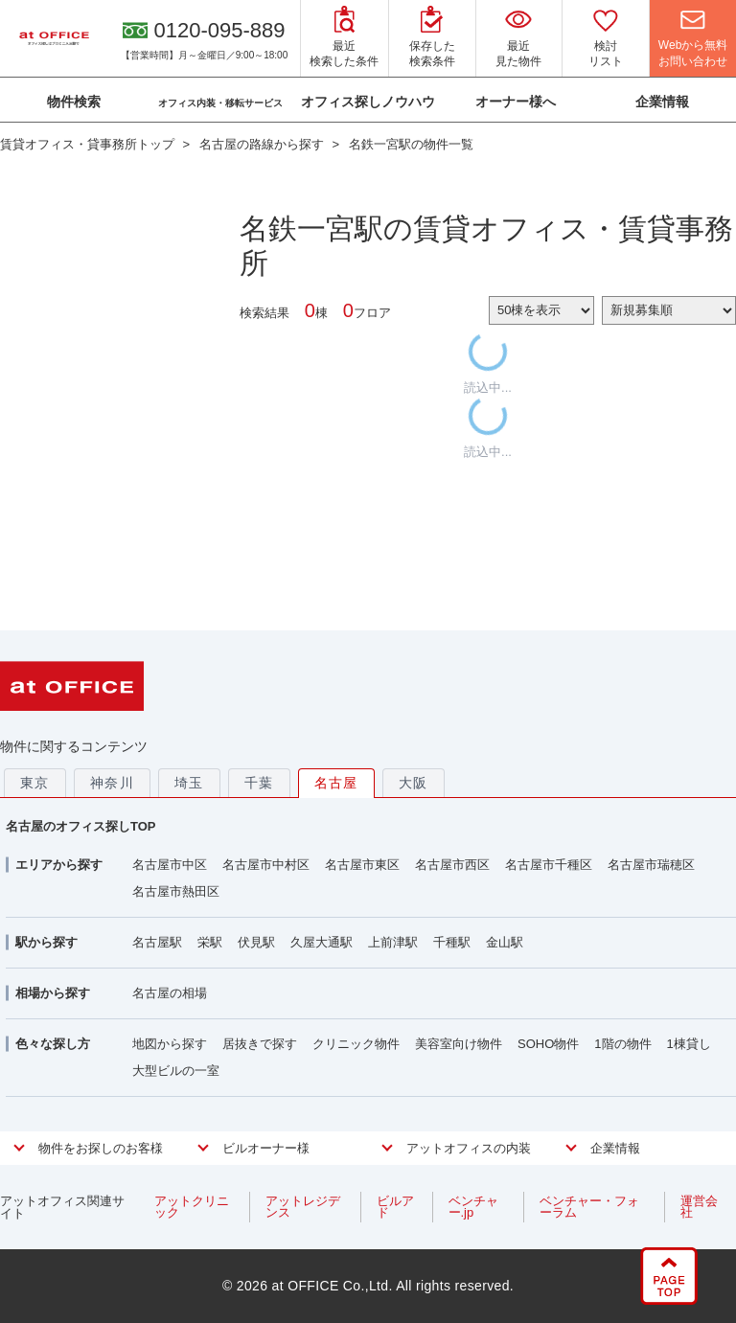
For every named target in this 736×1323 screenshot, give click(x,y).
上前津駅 (393, 942)
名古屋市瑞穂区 (651, 864)
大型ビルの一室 (175, 1070)
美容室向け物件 (458, 1044)
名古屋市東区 (362, 864)
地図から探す (169, 1044)
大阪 (413, 782)
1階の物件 (622, 1044)
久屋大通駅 (321, 942)
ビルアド (395, 1207)
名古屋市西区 (452, 864)
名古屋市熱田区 (175, 891)
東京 (35, 782)
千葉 (259, 782)
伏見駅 (256, 942)
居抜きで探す (259, 1044)
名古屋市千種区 (548, 864)
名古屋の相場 (169, 993)
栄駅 (209, 942)
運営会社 (699, 1207)
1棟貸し (689, 1044)
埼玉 (189, 782)
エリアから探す (59, 864)
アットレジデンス (302, 1207)
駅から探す (46, 942)
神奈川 (112, 782)
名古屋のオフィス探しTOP (81, 826)
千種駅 (452, 942)
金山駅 (504, 942)
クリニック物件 (356, 1044)
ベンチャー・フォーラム (589, 1207)
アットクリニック (191, 1207)
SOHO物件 (548, 1044)
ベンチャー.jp (473, 1207)
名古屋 (336, 782)
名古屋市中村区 (266, 864)
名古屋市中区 (169, 864)
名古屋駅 (157, 942)
